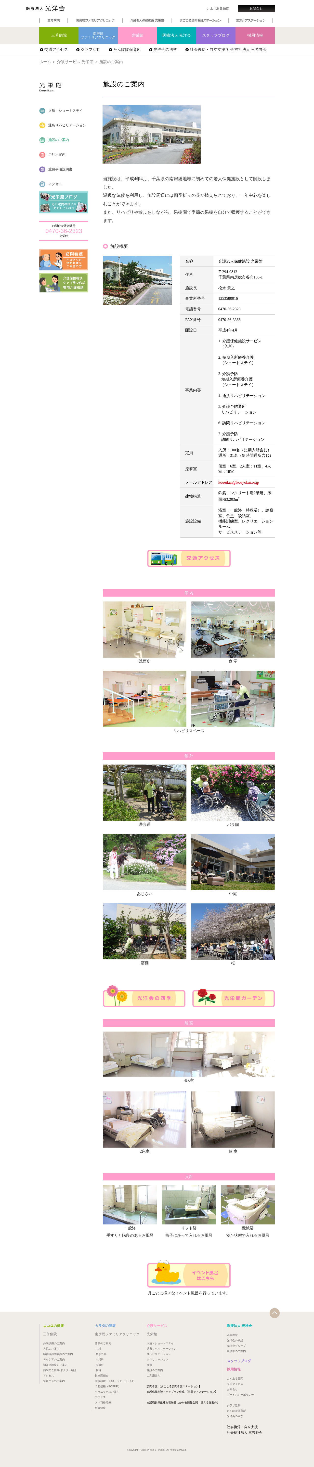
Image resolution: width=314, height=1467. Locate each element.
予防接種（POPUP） (108, 1386)
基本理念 (232, 1335)
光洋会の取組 (235, 1340)
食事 (149, 1364)
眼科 (98, 1370)
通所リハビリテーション (62, 125)
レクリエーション (157, 1359)
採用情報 (255, 35)
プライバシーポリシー (240, 1394)
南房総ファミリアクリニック (98, 35)
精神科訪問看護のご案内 (58, 1354)
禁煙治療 (100, 1407)
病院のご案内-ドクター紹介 (60, 1370)
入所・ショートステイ (61, 111)
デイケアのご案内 (54, 1359)
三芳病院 (59, 35)
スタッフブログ (216, 35)
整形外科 (101, 1354)
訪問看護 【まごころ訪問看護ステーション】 (174, 1386)
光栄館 (137, 35)
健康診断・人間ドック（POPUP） (116, 1380)
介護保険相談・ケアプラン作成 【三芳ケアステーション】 (182, 1391)
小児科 (100, 1359)
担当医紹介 (101, 1375)
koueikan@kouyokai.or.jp (238, 482)
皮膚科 (100, 1364)
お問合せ (232, 1389)
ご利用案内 (52, 155)
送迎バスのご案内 (54, 1380)
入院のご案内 (51, 1348)
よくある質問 (235, 1378)
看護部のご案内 (236, 1351)
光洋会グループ (236, 1345)
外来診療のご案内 (54, 1343)
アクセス (50, 184)
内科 (98, 1348)
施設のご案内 (54, 140)
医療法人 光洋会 (58, 9)
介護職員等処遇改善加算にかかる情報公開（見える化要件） (183, 1402)
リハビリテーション (159, 1354)
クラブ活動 (90, 49)
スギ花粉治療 (103, 1402)
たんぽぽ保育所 (127, 49)
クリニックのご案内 (107, 1391)
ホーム (45, 62)
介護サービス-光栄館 (75, 62)
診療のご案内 (103, 1343)
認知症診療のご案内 (55, 1364)
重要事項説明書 (55, 170)
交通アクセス (56, 49)
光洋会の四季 (165, 49)
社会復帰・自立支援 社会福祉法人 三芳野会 (228, 49)
